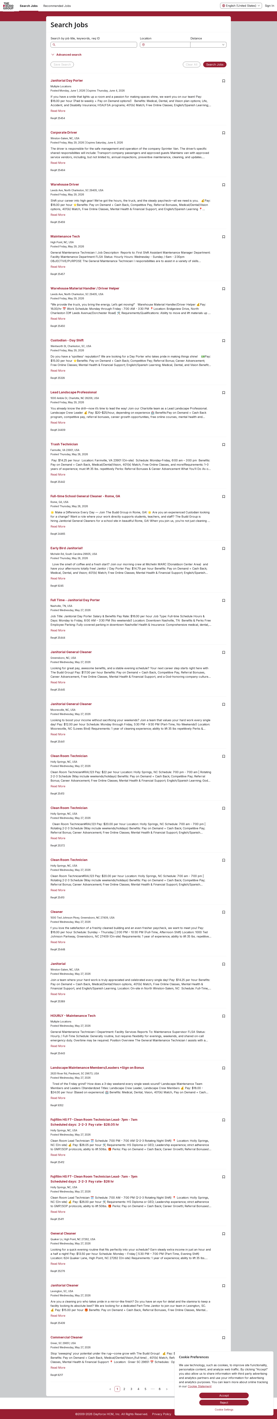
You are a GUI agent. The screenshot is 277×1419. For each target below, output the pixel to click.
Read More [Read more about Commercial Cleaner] (58, 1367)
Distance (196, 38)
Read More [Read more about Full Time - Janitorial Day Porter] (58, 630)
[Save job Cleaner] (223, 912)
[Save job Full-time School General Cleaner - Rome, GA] (223, 496)
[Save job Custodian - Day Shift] (223, 341)
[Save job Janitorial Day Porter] (223, 81)
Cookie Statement (199, 1386)
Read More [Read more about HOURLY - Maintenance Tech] (58, 1046)
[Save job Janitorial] (223, 964)
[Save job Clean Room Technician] (223, 756)
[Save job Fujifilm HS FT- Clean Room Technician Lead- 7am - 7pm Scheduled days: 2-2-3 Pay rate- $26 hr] (223, 1177)
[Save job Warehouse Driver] (223, 185)
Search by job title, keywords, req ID (75, 38)
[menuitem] (8, 5)
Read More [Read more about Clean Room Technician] (58, 786)
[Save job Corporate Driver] (223, 133)
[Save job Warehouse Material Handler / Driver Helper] (223, 289)
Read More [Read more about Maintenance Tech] (58, 266)
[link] (117, 1389)
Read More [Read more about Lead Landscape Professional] (58, 422)
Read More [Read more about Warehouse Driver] (58, 214)
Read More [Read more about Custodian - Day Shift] (58, 370)
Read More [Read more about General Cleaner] (58, 1263)
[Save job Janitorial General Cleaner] (223, 652)
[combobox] (167, 45)
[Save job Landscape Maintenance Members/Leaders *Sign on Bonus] (223, 1068)
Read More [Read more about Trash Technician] (58, 474)
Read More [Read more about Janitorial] (58, 994)
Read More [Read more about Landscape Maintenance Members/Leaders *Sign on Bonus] (58, 1098)
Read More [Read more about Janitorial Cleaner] (58, 1315)
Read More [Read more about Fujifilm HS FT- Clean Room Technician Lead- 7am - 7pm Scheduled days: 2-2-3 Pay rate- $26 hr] (58, 1211)
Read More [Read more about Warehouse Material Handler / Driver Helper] (58, 318)
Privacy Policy (161, 1414)
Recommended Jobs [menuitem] (57, 6)
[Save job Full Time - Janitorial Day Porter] (223, 600)
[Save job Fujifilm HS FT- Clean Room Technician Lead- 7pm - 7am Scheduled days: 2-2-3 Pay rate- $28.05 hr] (223, 1120)
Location (145, 38)
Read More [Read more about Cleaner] (58, 942)
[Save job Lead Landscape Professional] (223, 392)
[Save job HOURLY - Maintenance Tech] (223, 1016)
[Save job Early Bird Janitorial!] (223, 548)
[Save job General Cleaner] (223, 1234)
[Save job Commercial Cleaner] (223, 1338)
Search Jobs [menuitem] (29, 6)
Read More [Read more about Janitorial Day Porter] (58, 111)
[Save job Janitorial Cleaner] (223, 1286)
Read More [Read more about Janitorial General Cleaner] (58, 682)
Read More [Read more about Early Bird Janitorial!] (58, 578)
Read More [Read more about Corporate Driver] (58, 163)
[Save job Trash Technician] (223, 444)
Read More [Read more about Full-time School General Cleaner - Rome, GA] (58, 526)
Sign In (269, 5)
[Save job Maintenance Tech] (223, 237)
